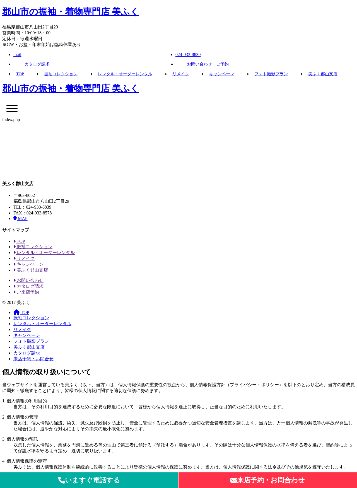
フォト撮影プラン (271, 74)
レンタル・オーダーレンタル (125, 74)
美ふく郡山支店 (322, 74)
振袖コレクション (61, 74)
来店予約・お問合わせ (267, 480)
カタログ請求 (37, 64)
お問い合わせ (28, 280)
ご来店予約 (26, 292)
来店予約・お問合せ (33, 358)
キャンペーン (221, 74)
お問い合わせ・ (208, 64)
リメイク (180, 74)
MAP (20, 218)
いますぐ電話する (89, 480)
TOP (20, 74)
